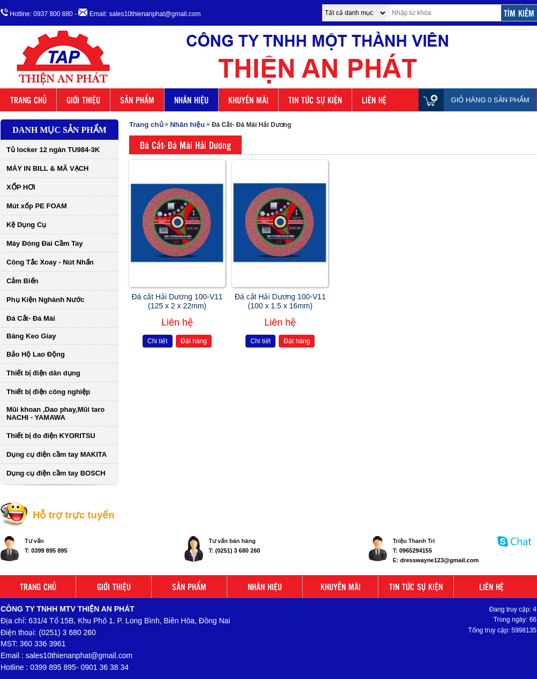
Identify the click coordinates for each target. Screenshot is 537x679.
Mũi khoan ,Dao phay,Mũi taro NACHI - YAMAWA (55, 413)
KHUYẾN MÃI (248, 100)
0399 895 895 (49, 550)
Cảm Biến (22, 281)
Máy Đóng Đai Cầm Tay (44, 243)
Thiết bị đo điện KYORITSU (50, 436)
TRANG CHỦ (28, 100)
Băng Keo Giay (31, 336)
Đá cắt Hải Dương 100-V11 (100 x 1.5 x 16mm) (280, 301)
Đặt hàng (194, 341)
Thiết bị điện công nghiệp (48, 392)
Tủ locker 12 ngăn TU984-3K (53, 150)
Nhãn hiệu (187, 124)
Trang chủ (146, 124)
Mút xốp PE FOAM (36, 206)
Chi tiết (157, 341)
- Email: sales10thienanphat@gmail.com (137, 13)
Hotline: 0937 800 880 (37, 13)
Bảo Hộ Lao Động (35, 354)
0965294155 (415, 550)
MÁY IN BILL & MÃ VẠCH (47, 168)
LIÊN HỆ (374, 100)
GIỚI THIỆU (83, 100)
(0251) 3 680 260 (237, 550)
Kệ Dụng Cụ (26, 225)
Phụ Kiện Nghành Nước (45, 300)
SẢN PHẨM (137, 100)
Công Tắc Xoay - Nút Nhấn (50, 262)
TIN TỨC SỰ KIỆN (315, 100)
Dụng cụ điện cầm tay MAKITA (56, 454)
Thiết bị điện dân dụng (43, 373)
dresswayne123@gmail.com (439, 560)
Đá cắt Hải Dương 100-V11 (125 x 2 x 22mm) (176, 301)
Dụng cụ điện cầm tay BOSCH (56, 473)
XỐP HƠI (20, 187)
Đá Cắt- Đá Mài (30, 318)
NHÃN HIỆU (191, 100)
